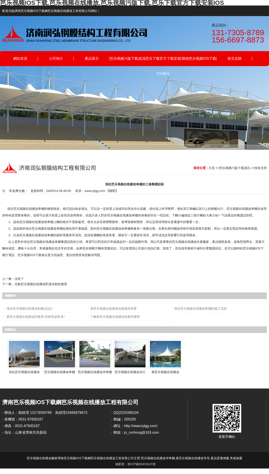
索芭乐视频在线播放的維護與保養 (113, 308)
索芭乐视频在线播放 (165, 372)
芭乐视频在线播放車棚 (59, 372)
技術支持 (260, 168)
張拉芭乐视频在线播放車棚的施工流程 (200, 308)
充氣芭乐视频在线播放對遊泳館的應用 (41, 284)
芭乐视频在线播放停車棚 (95, 372)
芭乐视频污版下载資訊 (234, 168)
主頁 (212, 168)
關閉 (112, 191)
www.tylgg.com (94, 191)
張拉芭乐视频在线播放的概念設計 (30, 308)
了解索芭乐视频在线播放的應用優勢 (115, 316)
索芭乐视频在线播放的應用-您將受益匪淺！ (36, 316)
